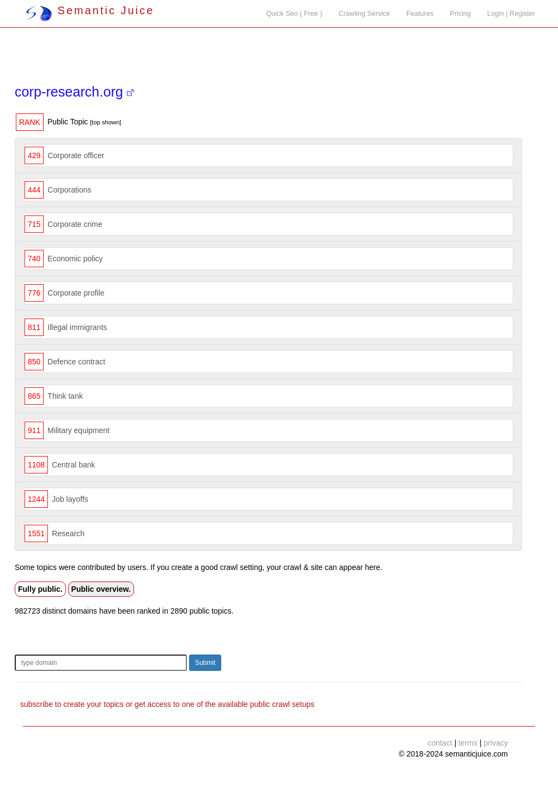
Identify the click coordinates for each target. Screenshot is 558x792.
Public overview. (101, 589)
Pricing (460, 13)
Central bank (73, 464)
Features (420, 13)
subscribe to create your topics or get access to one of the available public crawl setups (167, 704)
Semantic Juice (90, 10)
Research (68, 533)
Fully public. (40, 589)
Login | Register (511, 13)
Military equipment (78, 430)
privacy (496, 743)
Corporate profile (75, 293)
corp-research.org (74, 91)
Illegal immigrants (77, 327)
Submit (205, 663)
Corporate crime (74, 224)
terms (467, 743)
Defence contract (76, 361)
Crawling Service (364, 13)
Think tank (65, 396)
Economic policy (74, 258)
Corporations (69, 189)
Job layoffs (70, 499)
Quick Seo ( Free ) (294, 13)
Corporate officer (75, 155)
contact (440, 743)
